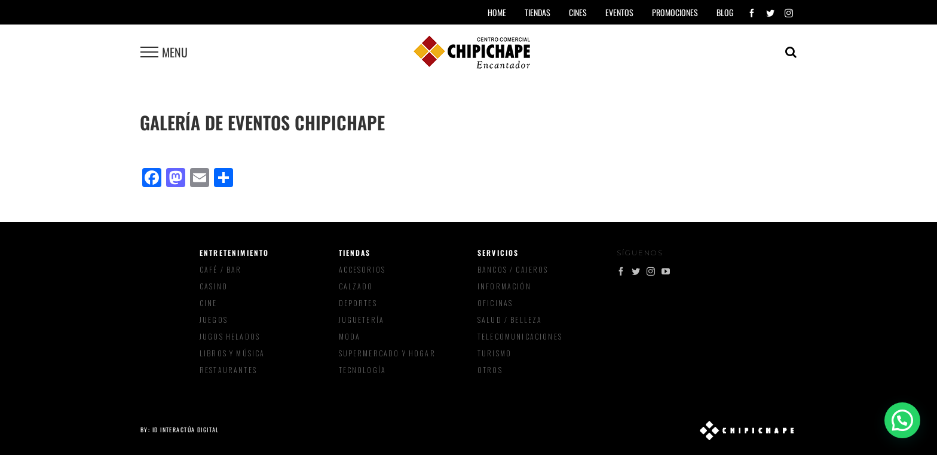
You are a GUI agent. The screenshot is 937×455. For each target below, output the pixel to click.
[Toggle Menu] (149, 52)
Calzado (356, 286)
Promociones (675, 12)
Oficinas (495, 303)
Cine (209, 303)
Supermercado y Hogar (387, 353)
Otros (490, 370)
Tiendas (355, 253)
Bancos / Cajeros (513, 269)
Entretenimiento (234, 253)
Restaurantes (228, 370)
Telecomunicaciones (519, 336)
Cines (578, 12)
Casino (214, 286)
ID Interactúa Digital (185, 429)
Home (497, 12)
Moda (350, 336)
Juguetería (362, 319)
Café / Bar (221, 269)
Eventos (619, 12)
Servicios (498, 253)
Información (504, 286)
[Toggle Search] (791, 52)
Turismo (494, 353)
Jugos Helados (230, 336)
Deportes (358, 303)
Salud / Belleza (509, 319)
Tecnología (363, 370)
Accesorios (362, 269)
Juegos (214, 319)
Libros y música (232, 353)
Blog (724, 12)
